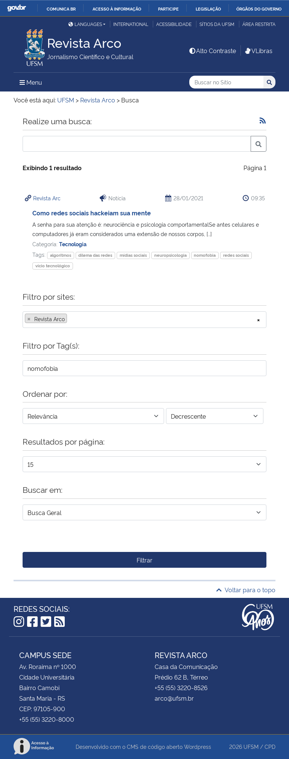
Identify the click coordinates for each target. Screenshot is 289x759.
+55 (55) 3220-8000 (46, 719)
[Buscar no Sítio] (226, 82)
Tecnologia (73, 243)
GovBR (16, 8)
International (130, 24)
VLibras (258, 50)
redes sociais (236, 255)
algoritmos (60, 255)
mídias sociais (133, 255)
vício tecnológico (52, 265)
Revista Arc (47, 197)
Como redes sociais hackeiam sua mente (91, 213)
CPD (270, 746)
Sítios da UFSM (216, 24)
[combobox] (144, 319)
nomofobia (205, 255)
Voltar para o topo (245, 589)
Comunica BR (61, 9)
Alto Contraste (212, 50)
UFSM (251, 746)
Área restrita (258, 24)
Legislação (208, 9)
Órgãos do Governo (258, 9)
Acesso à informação (117, 9)
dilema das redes (95, 255)
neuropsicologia (170, 255)
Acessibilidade (174, 24)
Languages (85, 24)
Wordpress (197, 746)
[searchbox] (71, 319)
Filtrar (144, 560)
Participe (168, 9)
